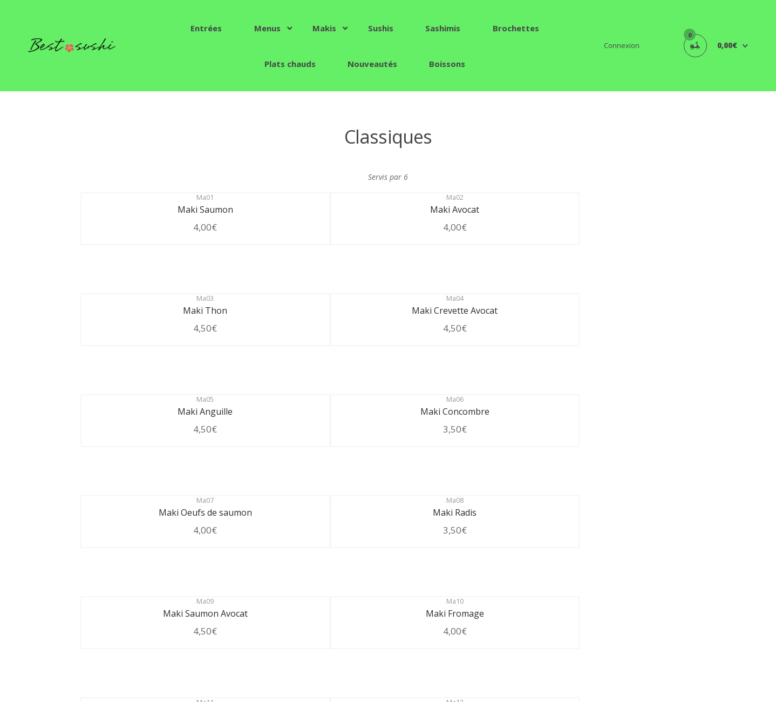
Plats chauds (290, 63)
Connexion (621, 45)
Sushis (380, 28)
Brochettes (516, 28)
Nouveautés (372, 63)
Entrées (206, 28)
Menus (267, 28)
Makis (324, 28)
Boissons (447, 63)
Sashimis (442, 28)
